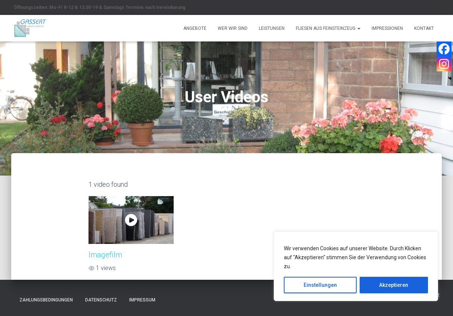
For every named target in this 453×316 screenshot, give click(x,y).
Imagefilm (105, 254)
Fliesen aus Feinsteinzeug (328, 28)
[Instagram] (444, 63)
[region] (356, 266)
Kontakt (424, 28)
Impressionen (387, 28)
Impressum (142, 300)
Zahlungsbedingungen (46, 300)
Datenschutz (101, 300)
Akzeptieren (393, 285)
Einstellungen (320, 285)
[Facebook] (444, 48)
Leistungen (272, 28)
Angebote (195, 28)
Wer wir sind (233, 28)
